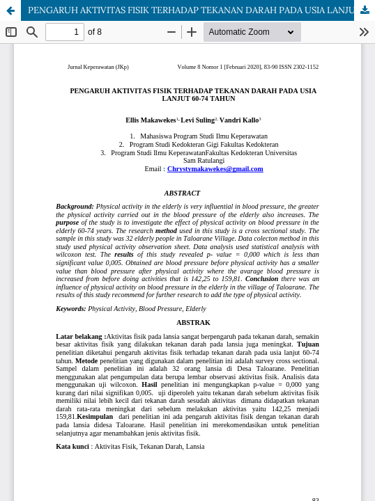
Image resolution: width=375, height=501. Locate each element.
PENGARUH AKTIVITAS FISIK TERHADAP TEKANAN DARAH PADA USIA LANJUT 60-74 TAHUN (201, 10)
